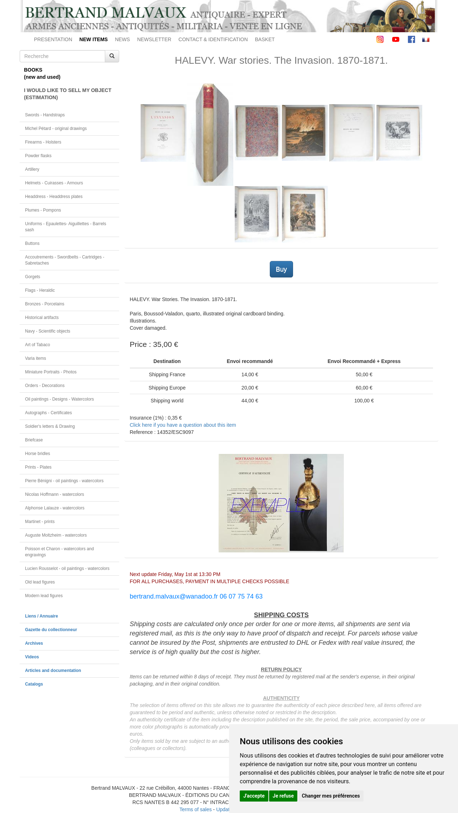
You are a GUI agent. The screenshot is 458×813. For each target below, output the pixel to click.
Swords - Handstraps (45, 114)
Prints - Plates (38, 467)
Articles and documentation (53, 670)
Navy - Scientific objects (47, 331)
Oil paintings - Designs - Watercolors (59, 399)
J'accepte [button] (254, 796)
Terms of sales (195, 809)
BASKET (265, 39)
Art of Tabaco (37, 344)
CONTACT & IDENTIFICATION (213, 39)
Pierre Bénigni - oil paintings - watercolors (64, 480)
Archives (34, 643)
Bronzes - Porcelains (44, 303)
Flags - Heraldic (40, 290)
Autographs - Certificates (48, 412)
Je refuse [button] (283, 796)
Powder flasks (38, 155)
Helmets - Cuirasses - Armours (54, 182)
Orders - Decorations (44, 385)
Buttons (32, 243)
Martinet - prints (40, 521)
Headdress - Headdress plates (54, 196)
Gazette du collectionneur (51, 629)
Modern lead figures (44, 595)
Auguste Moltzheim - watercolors (56, 535)
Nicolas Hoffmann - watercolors (54, 494)
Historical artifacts (42, 317)
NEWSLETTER (154, 39)
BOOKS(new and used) (42, 73)
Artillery (32, 169)
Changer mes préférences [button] (331, 796)
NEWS (122, 39)
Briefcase (34, 439)
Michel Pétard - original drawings (56, 128)
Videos (32, 656)
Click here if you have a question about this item (183, 425)
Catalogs (34, 684)
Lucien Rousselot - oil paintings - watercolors (67, 568)
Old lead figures (40, 582)
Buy (281, 269)
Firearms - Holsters (43, 142)
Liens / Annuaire (41, 616)
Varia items (35, 358)
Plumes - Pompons (43, 210)
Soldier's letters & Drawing (50, 426)
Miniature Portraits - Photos (51, 371)
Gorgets (32, 276)
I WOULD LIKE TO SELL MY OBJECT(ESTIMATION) (67, 93)
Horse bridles (37, 453)
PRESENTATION (53, 39)
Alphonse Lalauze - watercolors (54, 507)
